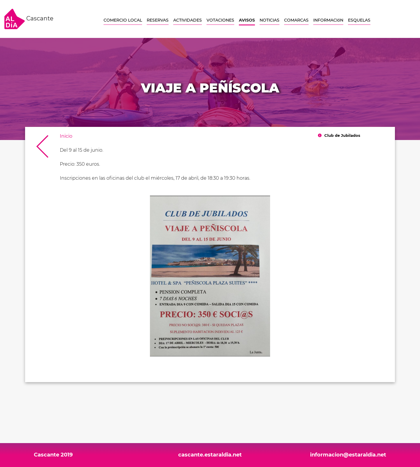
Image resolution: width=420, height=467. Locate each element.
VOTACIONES (220, 20)
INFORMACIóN (328, 20)
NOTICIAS (269, 20)
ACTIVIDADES (187, 20)
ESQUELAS (359, 20)
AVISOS (247, 20)
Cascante (28, 19)
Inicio (66, 136)
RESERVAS (158, 20)
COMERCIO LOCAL (123, 20)
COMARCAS (296, 20)
